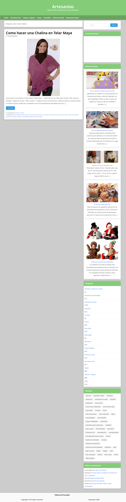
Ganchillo (47, 18)
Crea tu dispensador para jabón (102, 130)
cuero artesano (104, 414)
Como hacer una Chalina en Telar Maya (39, 32)
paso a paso (61, 115)
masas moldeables (92, 421)
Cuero (39, 18)
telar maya (39, 116)
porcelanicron (101, 432)
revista (66, 115)
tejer (114, 447)
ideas (56, 115)
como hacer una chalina (48, 115)
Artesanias (63, 6)
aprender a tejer (99, 396)
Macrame (88, 342)
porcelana (110, 429)
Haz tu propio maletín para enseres (102, 91)
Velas (86, 381)
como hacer (28, 115)
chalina (23, 115)
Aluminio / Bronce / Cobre (94, 289)
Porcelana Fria (15, 18)
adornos (88, 396)
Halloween (88, 335)
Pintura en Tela (58, 18)
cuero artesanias (91, 414)
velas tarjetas (90, 458)
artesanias (18, 115)
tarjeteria (108, 447)
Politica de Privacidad (62, 495)
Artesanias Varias (72, 18)
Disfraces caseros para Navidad (102, 262)
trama (116, 455)
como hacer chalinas (37, 115)
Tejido (87, 368)
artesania (110, 396)
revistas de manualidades (23, 116)
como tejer (89, 410)
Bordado (88, 309)
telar (35, 116)
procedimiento (114, 432)
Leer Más (10, 108)
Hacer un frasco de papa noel (102, 165)
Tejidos (32, 116)
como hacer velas (108, 407)
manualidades (90, 418)
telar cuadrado (90, 455)
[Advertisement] (102, 49)
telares (100, 455)
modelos (108, 425)
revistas (104, 440)
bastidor (113, 399)
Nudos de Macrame (97, 478)
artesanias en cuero (101, 399)
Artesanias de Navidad (92, 295)
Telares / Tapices (29, 18)
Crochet (87, 315)
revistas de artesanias (11, 116)
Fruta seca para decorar (102, 204)
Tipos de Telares (100, 470)
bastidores (89, 403)
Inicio (6, 18)
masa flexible (101, 418)
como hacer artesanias (93, 407)
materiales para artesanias (94, 425)
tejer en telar (90, 451)
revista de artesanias (73, 115)
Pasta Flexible (89, 348)
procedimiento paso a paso (94, 436)
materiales (103, 421)
